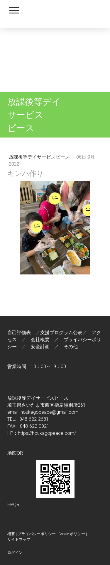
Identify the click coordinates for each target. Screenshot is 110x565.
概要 (11, 534)
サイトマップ (18, 539)
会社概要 (40, 339)
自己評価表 (19, 332)
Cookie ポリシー (71, 534)
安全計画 (40, 346)
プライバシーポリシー (37, 534)
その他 (71, 346)
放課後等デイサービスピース (40, 156)
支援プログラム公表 (61, 332)
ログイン (15, 552)
